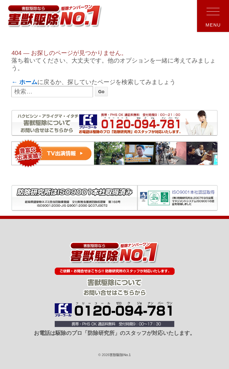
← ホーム (24, 82)
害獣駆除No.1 (120, 355)
